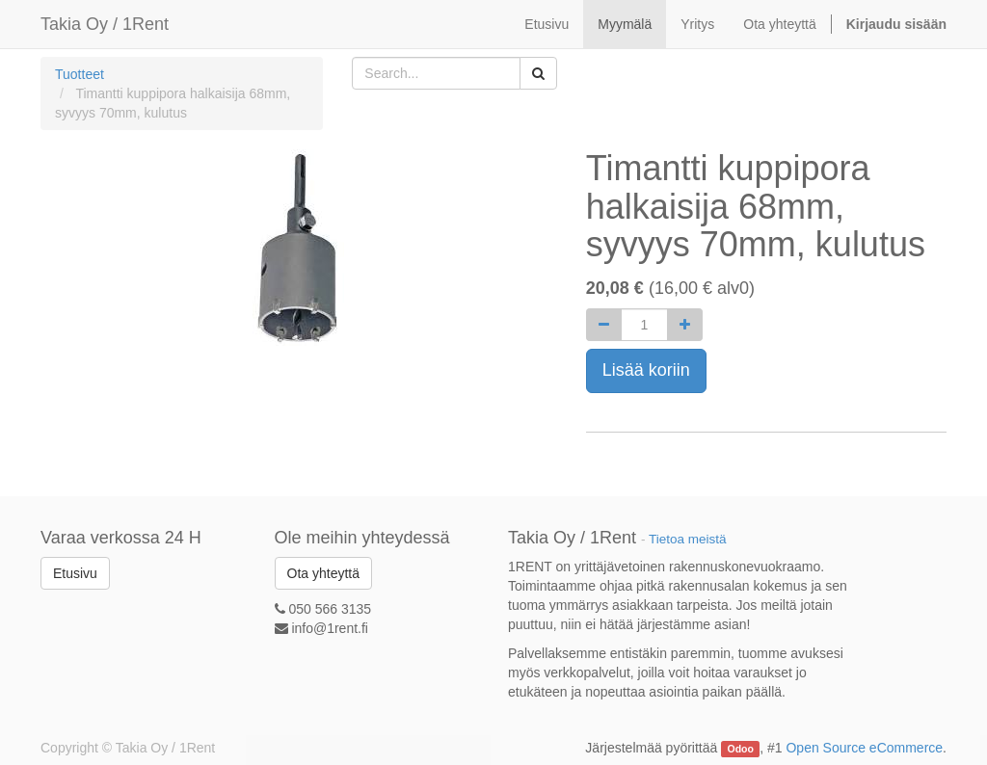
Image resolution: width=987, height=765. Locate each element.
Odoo (741, 748)
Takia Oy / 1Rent (104, 24)
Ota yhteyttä (323, 573)
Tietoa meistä (688, 539)
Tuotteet (79, 74)
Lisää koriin (646, 370)
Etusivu (75, 573)
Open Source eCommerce (864, 747)
